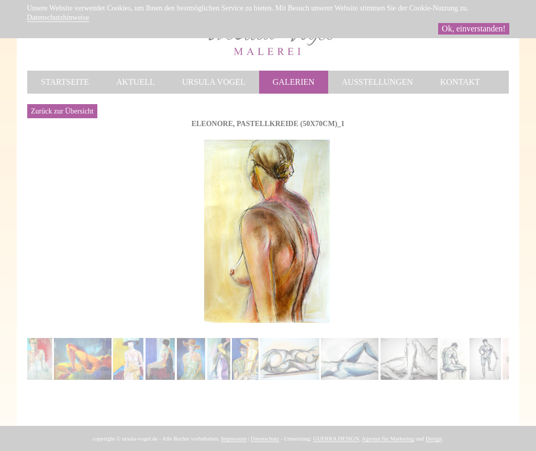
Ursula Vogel (213, 81)
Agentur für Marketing (388, 438)
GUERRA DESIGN (336, 438)
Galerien (294, 81)
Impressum (234, 438)
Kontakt (460, 81)
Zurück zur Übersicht (62, 111)
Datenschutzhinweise (58, 17)
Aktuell (135, 81)
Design (434, 438)
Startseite (65, 81)
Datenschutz (265, 438)
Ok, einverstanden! (474, 28)
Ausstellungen (377, 81)
